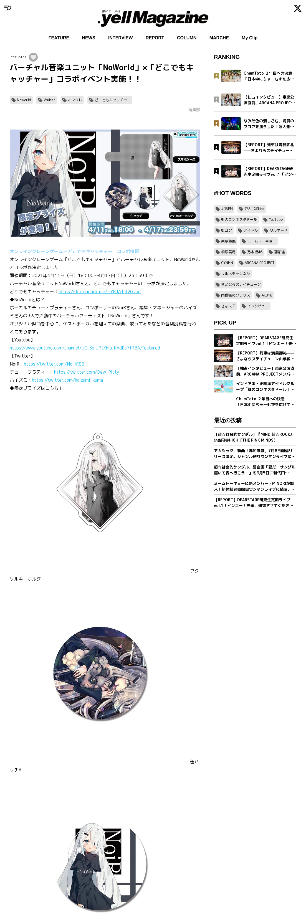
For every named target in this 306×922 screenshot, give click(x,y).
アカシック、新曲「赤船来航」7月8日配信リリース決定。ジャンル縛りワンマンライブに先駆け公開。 (254, 453)
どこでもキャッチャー (113, 99)
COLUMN (186, 38)
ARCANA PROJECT (260, 262)
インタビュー (258, 305)
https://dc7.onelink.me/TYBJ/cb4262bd (100, 291)
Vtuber (49, 99)
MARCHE (219, 38)
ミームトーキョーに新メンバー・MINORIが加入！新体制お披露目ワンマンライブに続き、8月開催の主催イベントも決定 (254, 486)
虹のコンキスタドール (239, 219)
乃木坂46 (254, 251)
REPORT (155, 38)
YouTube (276, 219)
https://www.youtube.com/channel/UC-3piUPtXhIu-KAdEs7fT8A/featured (85, 348)
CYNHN (227, 262)
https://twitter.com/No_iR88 (54, 364)
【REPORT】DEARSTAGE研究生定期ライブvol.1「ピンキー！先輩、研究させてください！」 (252, 502)
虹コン (226, 230)
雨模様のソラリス (235, 295)
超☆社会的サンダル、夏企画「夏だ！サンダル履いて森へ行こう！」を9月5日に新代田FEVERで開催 (254, 470)
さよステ (228, 305)
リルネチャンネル (235, 273)
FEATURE (59, 38)
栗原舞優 (228, 241)
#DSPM (227, 208)
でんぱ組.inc (254, 208)
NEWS (88, 38)
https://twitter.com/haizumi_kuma (67, 380)
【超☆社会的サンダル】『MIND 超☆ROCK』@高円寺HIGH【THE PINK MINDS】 (254, 437)
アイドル (251, 230)
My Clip (249, 38)
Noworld (24, 99)
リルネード (279, 230)
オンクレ (75, 99)
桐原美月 (228, 251)
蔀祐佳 (279, 251)
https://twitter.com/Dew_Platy (87, 372)
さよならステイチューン (241, 284)
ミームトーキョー (261, 241)
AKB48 (267, 295)
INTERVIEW (120, 38)
